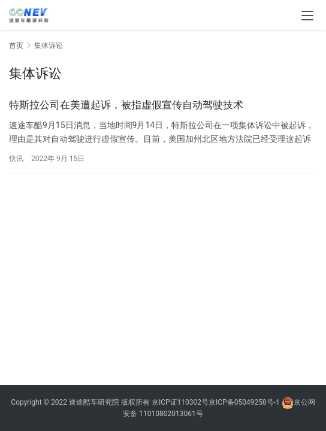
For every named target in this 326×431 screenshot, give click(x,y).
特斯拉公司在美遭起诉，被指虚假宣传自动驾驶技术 (126, 105)
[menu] (307, 15)
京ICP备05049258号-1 (245, 402)
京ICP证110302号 (180, 402)
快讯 (16, 158)
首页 (16, 45)
